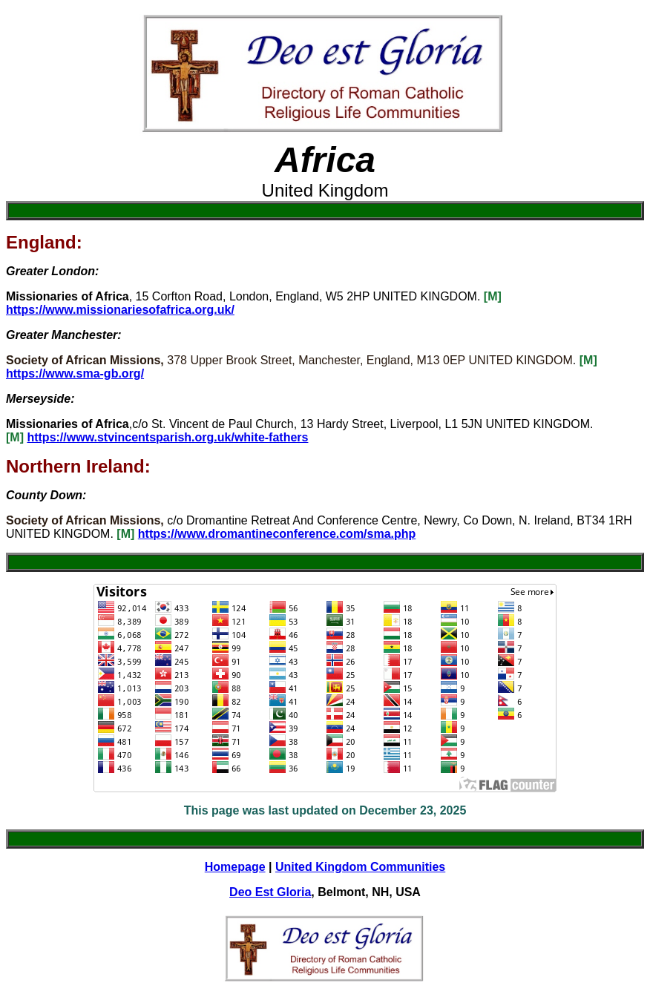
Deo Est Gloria (270, 892)
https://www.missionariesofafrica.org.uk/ (120, 309)
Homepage (235, 867)
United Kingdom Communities (360, 867)
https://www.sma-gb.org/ (75, 373)
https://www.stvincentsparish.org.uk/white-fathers (167, 437)
